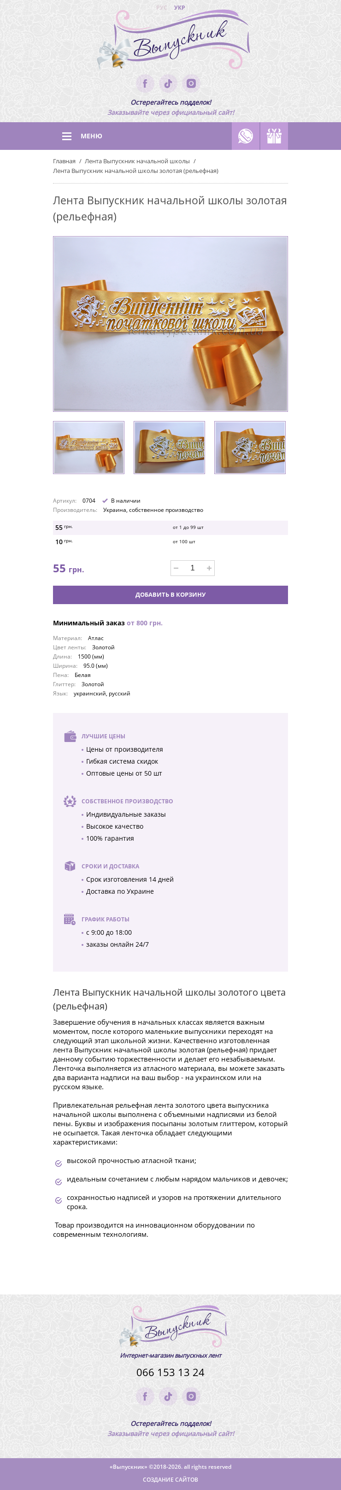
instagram (191, 83)
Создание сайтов (170, 1480)
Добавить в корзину (170, 594)
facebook (145, 83)
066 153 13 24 (170, 1372)
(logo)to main (170, 41)
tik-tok (168, 83)
